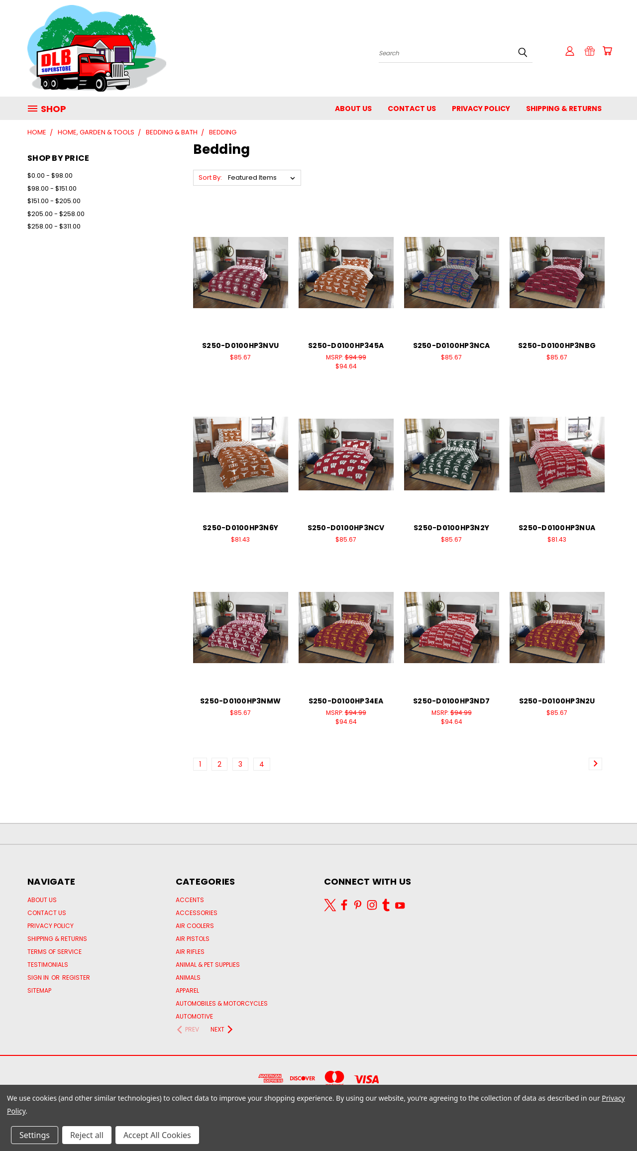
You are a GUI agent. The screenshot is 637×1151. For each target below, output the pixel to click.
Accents (190, 900)
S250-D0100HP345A (346, 345)
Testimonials (47, 964)
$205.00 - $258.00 (56, 214)
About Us (353, 109)
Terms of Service (54, 951)
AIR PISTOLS (193, 938)
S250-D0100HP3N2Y (451, 528)
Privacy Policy (481, 109)
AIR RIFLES (190, 951)
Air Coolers (195, 925)
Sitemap (39, 990)
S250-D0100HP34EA (346, 701)
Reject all (87, 1135)
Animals (188, 977)
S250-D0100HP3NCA (451, 345)
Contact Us (412, 109)
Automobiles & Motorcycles (222, 1003)
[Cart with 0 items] (607, 51)
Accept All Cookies (157, 1135)
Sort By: (210, 177)
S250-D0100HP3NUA (557, 528)
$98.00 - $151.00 (52, 188)
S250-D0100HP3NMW (240, 701)
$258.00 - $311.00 (54, 226)
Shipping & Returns (564, 109)
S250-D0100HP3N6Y (240, 528)
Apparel (187, 990)
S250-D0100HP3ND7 (451, 701)
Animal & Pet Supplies (208, 964)
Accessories (196, 913)
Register (76, 977)
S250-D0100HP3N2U (557, 701)
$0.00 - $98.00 (50, 175)
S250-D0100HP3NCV (346, 528)
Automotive (194, 1016)
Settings (34, 1135)
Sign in (38, 977)
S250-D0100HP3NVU (240, 345)
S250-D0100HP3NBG (557, 345)
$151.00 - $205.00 (54, 201)
